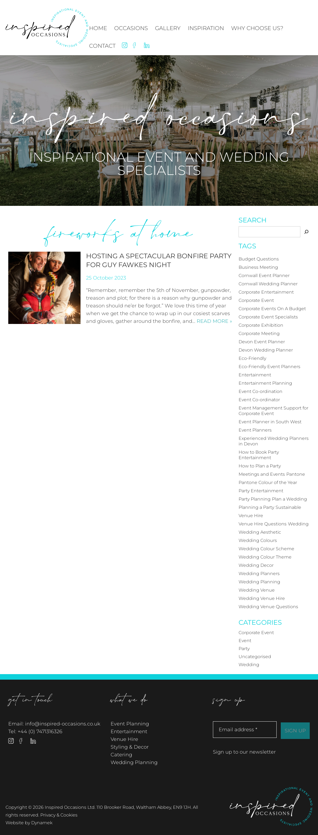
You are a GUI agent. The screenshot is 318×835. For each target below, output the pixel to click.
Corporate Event (256, 632)
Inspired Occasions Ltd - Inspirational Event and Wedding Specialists (47, 28)
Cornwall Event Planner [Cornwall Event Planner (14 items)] (264, 275)
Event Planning (130, 724)
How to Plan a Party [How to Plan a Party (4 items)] (260, 466)
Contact (102, 45)
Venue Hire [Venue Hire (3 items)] (251, 515)
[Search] (306, 231)
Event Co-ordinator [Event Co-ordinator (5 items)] (259, 399)
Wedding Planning (134, 762)
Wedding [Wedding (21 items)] (298, 523)
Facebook (135, 45)
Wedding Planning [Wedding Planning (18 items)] (259, 581)
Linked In (146, 45)
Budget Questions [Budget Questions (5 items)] (259, 259)
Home (98, 28)
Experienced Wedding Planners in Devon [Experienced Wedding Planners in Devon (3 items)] (274, 441)
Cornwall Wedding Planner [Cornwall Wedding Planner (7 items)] (268, 283)
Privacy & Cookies (59, 815)
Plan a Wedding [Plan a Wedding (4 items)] (289, 499)
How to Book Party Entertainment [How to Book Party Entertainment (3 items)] (259, 455)
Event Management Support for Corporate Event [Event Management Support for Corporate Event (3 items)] (273, 410)
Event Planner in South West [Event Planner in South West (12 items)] (270, 421)
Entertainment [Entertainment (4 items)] (255, 374)
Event (245, 640)
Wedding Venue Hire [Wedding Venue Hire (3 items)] (262, 598)
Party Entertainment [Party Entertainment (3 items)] (261, 490)
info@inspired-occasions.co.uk (62, 724)
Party (244, 648)
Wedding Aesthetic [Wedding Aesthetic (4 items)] (260, 532)
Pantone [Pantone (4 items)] (295, 474)
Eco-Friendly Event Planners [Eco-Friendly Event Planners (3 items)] (269, 366)
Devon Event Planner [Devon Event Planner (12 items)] (262, 341)
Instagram (124, 45)
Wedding (249, 664)
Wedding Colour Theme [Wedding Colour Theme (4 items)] (265, 557)
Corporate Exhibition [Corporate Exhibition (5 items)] (261, 325)
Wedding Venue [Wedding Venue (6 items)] (257, 590)
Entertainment (129, 731)
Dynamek (41, 822)
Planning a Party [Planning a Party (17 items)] (256, 507)
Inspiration (206, 28)
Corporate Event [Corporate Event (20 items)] (256, 300)
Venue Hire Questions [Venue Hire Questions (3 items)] (263, 523)
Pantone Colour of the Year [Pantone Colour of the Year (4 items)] (268, 482)
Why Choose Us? (257, 28)
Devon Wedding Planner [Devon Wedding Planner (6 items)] (266, 350)
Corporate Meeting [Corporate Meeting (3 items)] (259, 333)
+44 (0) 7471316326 (40, 731)
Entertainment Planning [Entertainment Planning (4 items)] (265, 383)
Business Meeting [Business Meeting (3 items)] (258, 267)
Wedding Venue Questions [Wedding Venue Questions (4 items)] (268, 606)
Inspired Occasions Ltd (271, 806)
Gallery (168, 28)
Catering (121, 755)
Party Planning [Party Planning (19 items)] (255, 499)
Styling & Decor (130, 747)
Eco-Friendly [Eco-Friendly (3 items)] (252, 358)
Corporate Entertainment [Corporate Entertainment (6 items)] (266, 292)
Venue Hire (124, 739)
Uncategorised (255, 656)
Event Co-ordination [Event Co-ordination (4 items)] (260, 391)
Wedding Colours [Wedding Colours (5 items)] (258, 540)
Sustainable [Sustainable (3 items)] (288, 507)
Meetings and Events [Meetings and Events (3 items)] (262, 474)
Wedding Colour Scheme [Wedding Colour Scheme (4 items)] (266, 548)
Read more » (214, 321)
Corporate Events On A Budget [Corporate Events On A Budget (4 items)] (272, 308)
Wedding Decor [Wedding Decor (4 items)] (256, 565)
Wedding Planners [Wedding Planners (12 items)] (259, 573)
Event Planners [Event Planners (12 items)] (255, 430)
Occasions (131, 28)
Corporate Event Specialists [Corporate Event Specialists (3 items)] (268, 317)
